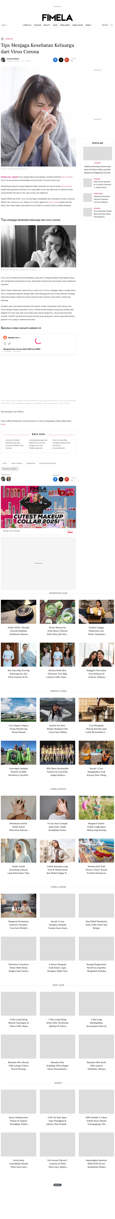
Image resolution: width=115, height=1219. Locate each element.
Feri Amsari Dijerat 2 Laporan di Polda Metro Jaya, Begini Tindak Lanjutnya (57, 1163)
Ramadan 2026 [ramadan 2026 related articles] (58, 593)
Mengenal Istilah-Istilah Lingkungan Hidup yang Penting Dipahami (96, 826)
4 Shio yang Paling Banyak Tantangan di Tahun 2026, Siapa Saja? (18, 1022)
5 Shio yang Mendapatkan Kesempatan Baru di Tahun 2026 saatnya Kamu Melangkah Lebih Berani (96, 1022)
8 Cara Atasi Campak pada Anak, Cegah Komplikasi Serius (57, 826)
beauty (47, 25)
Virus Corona (66, 186)
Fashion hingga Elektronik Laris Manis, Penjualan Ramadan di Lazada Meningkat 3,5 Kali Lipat (96, 630)
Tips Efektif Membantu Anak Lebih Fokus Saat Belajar (96, 924)
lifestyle (27, 25)
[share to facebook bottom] (55, 479)
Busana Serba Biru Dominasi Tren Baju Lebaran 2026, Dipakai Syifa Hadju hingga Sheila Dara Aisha (57, 673)
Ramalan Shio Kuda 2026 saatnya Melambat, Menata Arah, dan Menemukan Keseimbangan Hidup (96, 1065)
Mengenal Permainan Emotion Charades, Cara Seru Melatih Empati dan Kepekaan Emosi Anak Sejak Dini (18, 924)
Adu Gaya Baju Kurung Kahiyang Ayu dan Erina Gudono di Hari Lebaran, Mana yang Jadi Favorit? (19, 673)
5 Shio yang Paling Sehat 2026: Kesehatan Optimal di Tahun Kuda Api (57, 1022)
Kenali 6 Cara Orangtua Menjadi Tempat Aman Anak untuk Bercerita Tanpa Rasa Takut (57, 924)
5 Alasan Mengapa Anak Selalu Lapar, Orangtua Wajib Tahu (57, 967)
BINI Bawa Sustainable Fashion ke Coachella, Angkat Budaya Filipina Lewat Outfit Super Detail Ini (57, 771)
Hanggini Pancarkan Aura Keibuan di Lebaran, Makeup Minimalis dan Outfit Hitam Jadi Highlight (96, 673)
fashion (37, 25)
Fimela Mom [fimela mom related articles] (58, 887)
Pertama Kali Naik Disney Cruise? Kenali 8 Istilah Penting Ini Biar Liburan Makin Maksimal (96, 869)
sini (4, 424)
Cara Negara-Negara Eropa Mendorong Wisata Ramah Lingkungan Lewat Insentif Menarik (18, 728)
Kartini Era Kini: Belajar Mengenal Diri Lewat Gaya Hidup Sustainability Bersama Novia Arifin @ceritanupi (57, 728)
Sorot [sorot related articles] (58, 1083)
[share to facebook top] (55, 60)
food (55, 25)
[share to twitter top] (61, 60)
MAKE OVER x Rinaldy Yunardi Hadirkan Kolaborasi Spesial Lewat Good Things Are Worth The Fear (18, 630)
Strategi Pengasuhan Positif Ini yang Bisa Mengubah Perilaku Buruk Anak (96, 967)
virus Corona (67, 177)
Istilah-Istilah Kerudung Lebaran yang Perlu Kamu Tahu (19, 869)
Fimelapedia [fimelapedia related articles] (58, 789)
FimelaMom (98, 193)
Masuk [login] (105, 25)
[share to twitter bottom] (61, 479)
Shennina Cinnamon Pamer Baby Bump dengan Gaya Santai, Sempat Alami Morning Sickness (19, 967)
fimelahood (77, 25)
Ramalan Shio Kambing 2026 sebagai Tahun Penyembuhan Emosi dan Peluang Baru (57, 1065)
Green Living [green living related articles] (58, 691)
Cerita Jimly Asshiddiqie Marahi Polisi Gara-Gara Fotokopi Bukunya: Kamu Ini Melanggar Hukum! (19, 1163)
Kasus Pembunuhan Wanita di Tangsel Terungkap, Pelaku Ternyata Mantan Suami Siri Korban (18, 1120)
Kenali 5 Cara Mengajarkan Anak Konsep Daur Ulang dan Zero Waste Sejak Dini (96, 771)
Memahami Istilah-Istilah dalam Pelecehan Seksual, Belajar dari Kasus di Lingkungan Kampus (19, 826)
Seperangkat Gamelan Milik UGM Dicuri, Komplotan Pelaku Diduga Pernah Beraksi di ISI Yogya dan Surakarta (96, 1163)
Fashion (97, 163)
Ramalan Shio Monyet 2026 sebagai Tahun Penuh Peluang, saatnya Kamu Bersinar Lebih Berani (18, 1065)
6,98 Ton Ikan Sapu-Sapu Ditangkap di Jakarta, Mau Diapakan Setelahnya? (57, 1120)
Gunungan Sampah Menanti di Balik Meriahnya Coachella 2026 (18, 771)
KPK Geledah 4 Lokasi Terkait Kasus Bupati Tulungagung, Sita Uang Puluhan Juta (96, 1120)
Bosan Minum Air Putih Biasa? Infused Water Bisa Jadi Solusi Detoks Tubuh (57, 630)
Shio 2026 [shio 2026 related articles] (58, 985)
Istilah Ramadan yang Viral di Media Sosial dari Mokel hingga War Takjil (57, 869)
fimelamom (65, 25)
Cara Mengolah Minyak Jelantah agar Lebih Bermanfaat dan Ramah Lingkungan (96, 728)
